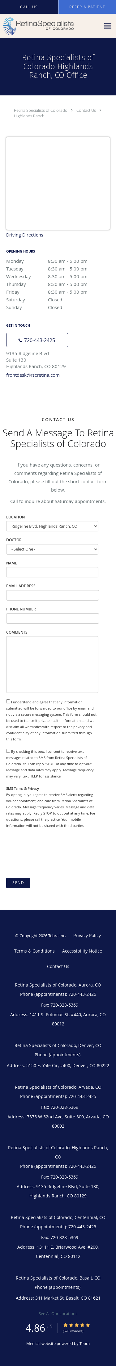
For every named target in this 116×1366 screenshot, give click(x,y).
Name (11, 563)
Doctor (14, 540)
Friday (58, 292)
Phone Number (21, 609)
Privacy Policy (87, 935)
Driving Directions (24, 235)
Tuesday (58, 269)
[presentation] (53, 853)
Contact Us (86, 110)
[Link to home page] (50, 26)
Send (18, 882)
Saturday (58, 299)
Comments (17, 632)
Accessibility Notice (82, 951)
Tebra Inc (56, 935)
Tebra (84, 1343)
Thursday (58, 284)
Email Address (21, 586)
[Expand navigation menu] (108, 26)
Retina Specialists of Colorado (40, 110)
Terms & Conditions (34, 951)
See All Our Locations (58, 1313)
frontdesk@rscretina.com (33, 375)
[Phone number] (37, 340)
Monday (58, 261)
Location (15, 517)
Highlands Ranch (29, 116)
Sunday (58, 307)
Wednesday (58, 276)
